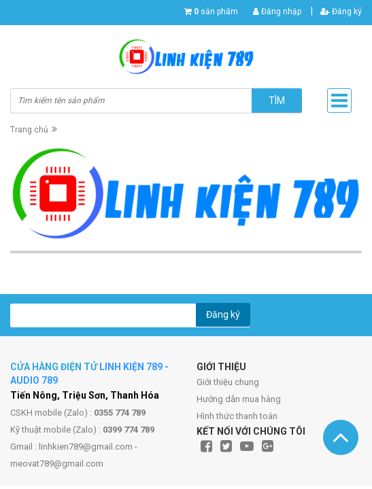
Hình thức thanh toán (237, 416)
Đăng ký (341, 11)
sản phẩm (216, 11)
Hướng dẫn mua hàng (239, 399)
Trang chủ (29, 129)
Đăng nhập (277, 11)
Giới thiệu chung (228, 382)
